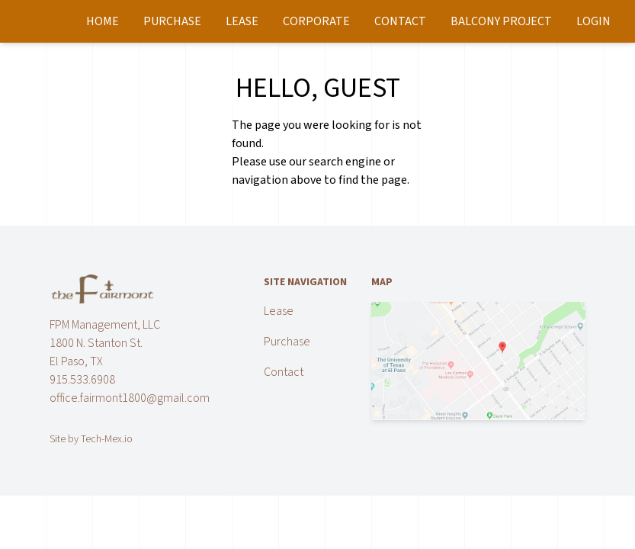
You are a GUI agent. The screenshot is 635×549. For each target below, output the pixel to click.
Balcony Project (501, 21)
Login (593, 21)
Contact (400, 21)
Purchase (172, 21)
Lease (242, 21)
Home (102, 21)
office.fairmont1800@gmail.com (130, 398)
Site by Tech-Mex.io (91, 439)
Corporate (316, 21)
